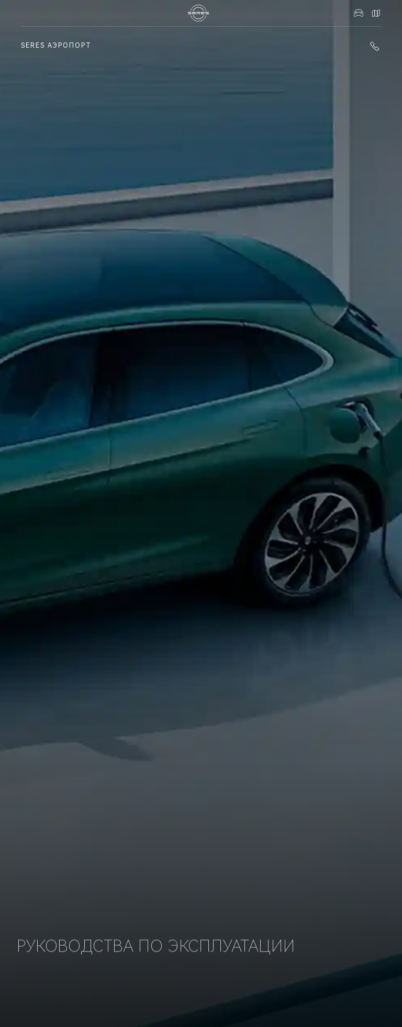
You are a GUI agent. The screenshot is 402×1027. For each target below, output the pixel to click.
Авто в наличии (358, 13)
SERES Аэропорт (56, 45)
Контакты (376, 13)
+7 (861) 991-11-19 (374, 46)
